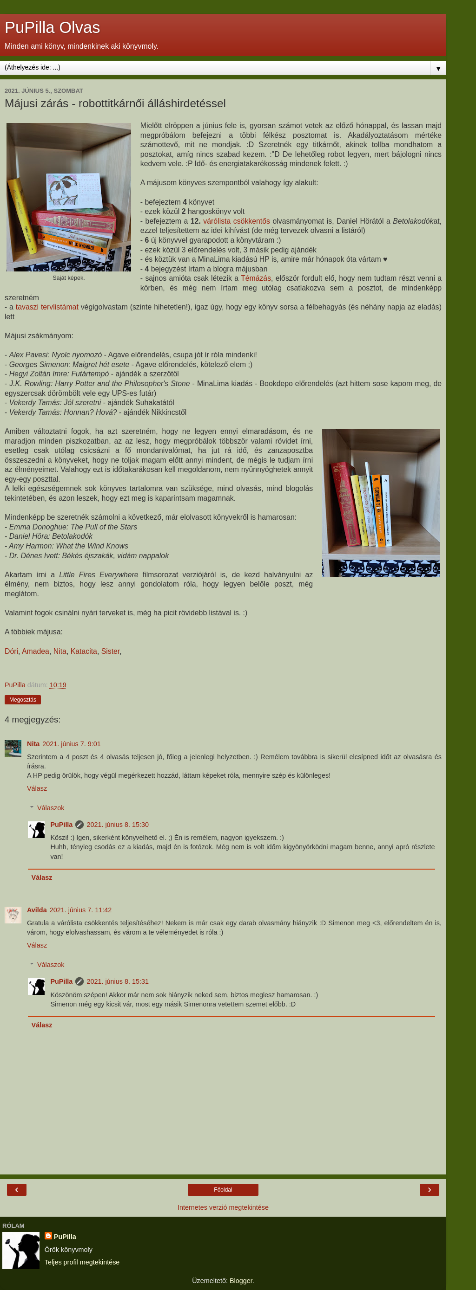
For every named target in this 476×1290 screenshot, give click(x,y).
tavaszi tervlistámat (47, 307)
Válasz (37, 788)
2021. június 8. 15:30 (117, 824)
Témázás (256, 278)
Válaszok (50, 808)
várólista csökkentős (236, 221)
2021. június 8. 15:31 (117, 981)
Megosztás (22, 700)
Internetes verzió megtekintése (223, 1207)
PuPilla (61, 824)
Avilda (37, 910)
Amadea (35, 651)
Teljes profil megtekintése (82, 1262)
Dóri (11, 651)
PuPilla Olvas (52, 27)
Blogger (241, 1280)
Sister (110, 651)
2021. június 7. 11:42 (81, 910)
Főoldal (223, 1190)
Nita (59, 651)
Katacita (84, 651)
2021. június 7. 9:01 (71, 744)
